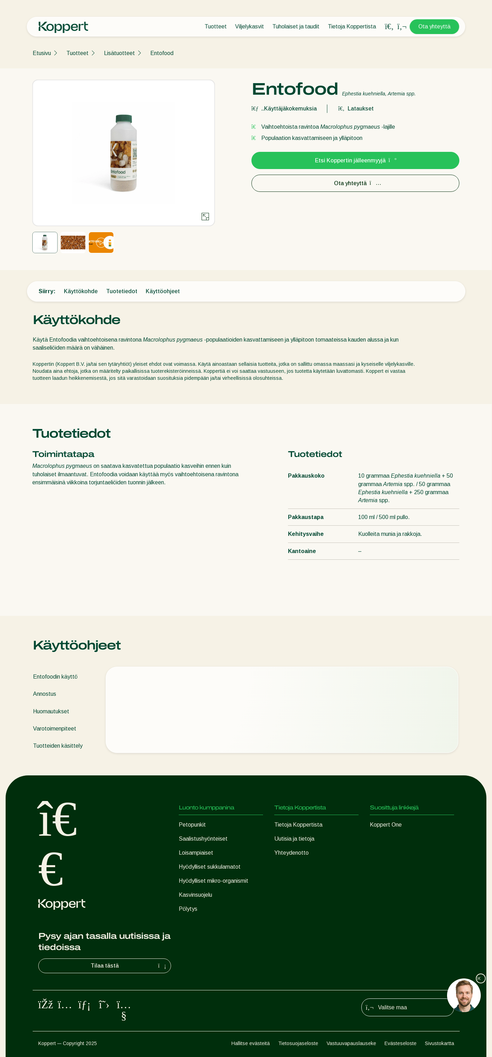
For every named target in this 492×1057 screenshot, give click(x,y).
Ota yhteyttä (435, 26)
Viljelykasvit (249, 26)
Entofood (161, 53)
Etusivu (42, 53)
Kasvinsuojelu (195, 895)
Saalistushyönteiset (203, 839)
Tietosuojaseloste (298, 1043)
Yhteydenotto (291, 853)
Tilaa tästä (129, 965)
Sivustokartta (439, 1043)
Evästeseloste (400, 1043)
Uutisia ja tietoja (294, 839)
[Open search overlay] (389, 26)
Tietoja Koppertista (352, 26)
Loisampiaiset (196, 853)
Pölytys (188, 909)
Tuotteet (216, 26)
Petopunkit (192, 825)
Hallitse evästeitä (250, 1043)
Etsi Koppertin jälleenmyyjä (355, 160)
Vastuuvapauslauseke (351, 1043)
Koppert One (386, 825)
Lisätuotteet (119, 53)
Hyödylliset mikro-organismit (213, 881)
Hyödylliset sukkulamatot (210, 867)
